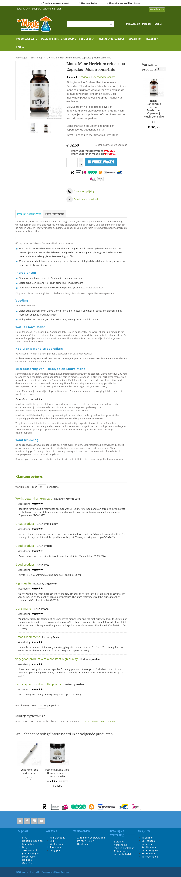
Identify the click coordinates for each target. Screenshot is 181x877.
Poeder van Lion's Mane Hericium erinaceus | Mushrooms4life (57, 773)
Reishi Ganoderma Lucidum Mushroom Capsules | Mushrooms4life (154, 108)
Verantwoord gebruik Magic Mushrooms (30, 853)
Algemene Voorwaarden (91, 837)
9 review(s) (84, 76)
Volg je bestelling (124, 848)
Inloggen (146, 24)
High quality (23, 583)
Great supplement (27, 637)
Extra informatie (54, 213)
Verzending (49, 8)
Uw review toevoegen (104, 76)
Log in (86, 721)
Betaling (119, 841)
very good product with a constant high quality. (47, 659)
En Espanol (148, 853)
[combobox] (90, 24)
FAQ (24, 837)
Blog (59, 8)
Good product (24, 546)
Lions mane (23, 608)
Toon (34, 486)
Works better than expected (33, 498)
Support (36, 8)
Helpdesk (27, 860)
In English (147, 837)
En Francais (149, 841)
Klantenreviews (29, 476)
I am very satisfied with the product (39, 684)
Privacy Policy (85, 841)
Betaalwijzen (23, 8)
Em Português (150, 850)
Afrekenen (56, 847)
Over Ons (27, 863)
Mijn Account (133, 24)
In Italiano (148, 844)
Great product (24, 524)
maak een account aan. (104, 721)
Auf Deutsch (149, 847)
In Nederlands (150, 856)
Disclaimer (83, 844)
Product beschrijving (29, 213)
